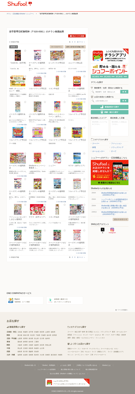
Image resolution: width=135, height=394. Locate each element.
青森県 (25, 332)
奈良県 (42, 345)
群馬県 (54, 335)
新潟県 (31, 338)
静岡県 (25, 342)
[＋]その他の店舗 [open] (41, 73)
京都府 (31, 345)
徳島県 (20, 351)
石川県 (42, 338)
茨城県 (43, 335)
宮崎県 (47, 355)
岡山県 (20, 348)
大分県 (42, 355)
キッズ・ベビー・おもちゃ (92, 335)
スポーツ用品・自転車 (118, 335)
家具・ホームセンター (119, 332)
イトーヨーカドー (74, 352)
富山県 (36, 338)
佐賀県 (25, 355)
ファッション (116, 143)
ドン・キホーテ (83, 349)
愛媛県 (31, 351)
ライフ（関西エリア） (99, 352)
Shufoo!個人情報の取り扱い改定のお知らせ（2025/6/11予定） (114, 207)
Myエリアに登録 (77, 36)
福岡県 (20, 355)
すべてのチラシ (56, 47)
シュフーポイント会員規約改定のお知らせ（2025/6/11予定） (114, 200)
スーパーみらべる (107, 349)
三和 (91, 355)
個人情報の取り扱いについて (70, 369)
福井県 (47, 338)
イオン (116, 349)
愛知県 (20, 342)
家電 (93, 147)
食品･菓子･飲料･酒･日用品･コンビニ (87, 332)
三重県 (36, 342)
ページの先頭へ (122, 310)
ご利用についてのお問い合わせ (86, 365)
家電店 (70, 335)
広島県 (25, 348)
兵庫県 (25, 345)
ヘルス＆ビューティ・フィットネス (93, 338)
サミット (71, 355)
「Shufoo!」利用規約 (48, 365)
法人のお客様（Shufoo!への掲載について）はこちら (67, 373)
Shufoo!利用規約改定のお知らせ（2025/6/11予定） (114, 194)
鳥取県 (31, 348)
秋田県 (42, 332)
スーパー (95, 143)
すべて (113, 151)
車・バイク (106, 335)
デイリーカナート (100, 355)
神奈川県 (26, 335)
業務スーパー (72, 349)
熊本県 (36, 355)
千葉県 (38, 335)
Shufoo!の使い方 (30, 365)
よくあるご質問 (65, 365)
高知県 (36, 351)
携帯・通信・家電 (74, 338)
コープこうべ (79, 355)
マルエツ (88, 352)
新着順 (13, 47)
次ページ (81, 42)
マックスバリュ (94, 349)
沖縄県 (60, 355)
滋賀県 (36, 345)
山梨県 (20, 338)
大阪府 (20, 345)
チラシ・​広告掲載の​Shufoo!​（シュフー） (20, 14)
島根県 (36, 348)
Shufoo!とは (106, 365)
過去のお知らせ (120, 219)
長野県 (25, 338)
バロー (87, 355)
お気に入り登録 (25, 50)
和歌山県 (48, 345)
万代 (82, 352)
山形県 (47, 332)
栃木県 (49, 335)
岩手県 (31, 332)
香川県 (25, 351)
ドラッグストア (116, 147)
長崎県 (31, 355)
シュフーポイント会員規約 (47, 369)
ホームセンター (98, 151)
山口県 (42, 348)
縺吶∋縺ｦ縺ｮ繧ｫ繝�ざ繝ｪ (75, 47)
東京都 (20, 335)
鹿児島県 (54, 355)
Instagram (112, 231)
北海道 (20, 332)
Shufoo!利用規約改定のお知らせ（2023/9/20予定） (114, 213)
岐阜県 (31, 342)
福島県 (53, 332)
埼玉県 (32, 335)
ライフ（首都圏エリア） (116, 352)
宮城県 (36, 332)
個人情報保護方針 (92, 369)
